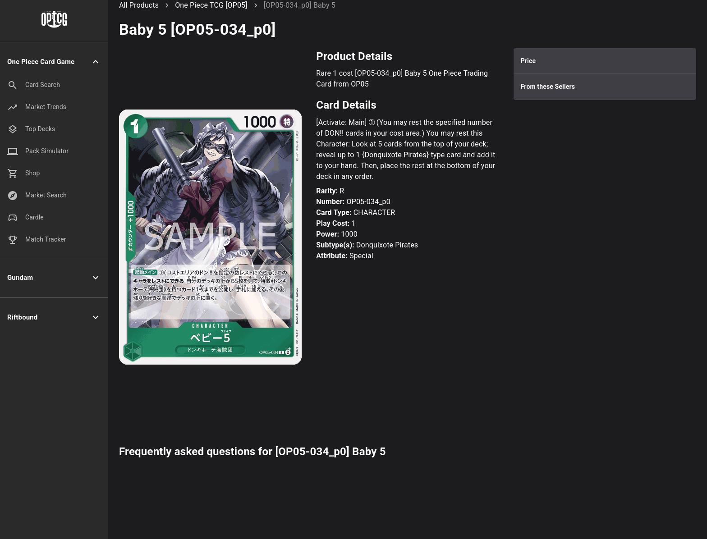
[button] (54, 62)
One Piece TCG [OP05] (211, 5)
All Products (139, 5)
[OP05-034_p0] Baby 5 (299, 5)
